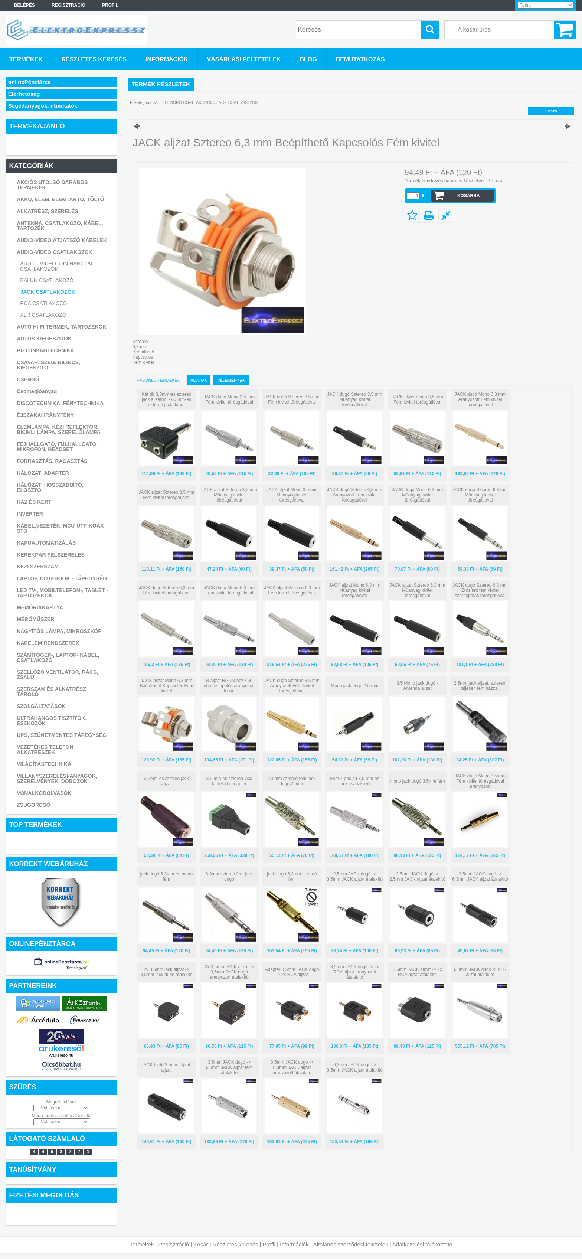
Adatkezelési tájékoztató (422, 1244)
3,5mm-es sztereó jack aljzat (166, 781)
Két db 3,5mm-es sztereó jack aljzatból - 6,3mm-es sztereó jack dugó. (166, 399)
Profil (269, 1244)
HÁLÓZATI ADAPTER (43, 473)
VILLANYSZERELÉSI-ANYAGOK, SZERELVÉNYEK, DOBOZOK (57, 778)
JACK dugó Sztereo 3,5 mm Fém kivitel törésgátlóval (292, 399)
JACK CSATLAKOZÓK (47, 292)
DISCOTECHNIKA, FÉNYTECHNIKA (60, 403)
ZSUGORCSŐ (33, 805)
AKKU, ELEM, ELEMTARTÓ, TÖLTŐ (60, 199)
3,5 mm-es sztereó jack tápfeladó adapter (229, 781)
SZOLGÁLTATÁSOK (41, 706)
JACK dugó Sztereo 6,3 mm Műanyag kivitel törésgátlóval (480, 495)
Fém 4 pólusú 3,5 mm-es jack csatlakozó (354, 781)
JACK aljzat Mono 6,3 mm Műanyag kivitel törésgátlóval (354, 590)
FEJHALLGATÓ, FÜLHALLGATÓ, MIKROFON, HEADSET (57, 446)
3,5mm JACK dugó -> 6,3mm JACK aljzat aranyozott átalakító (292, 1067)
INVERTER (30, 514)
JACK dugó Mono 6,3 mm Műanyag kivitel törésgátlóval (417, 495)
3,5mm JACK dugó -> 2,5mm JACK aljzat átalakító (417, 876)
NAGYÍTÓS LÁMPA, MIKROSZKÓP (59, 631)
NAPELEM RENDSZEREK (48, 643)
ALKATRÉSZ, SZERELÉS (47, 211)
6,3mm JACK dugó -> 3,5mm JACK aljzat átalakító (355, 1067)
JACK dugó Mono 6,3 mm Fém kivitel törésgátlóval (229, 590)
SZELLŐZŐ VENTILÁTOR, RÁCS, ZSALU (57, 674)
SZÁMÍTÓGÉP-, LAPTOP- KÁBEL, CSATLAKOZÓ (58, 657)
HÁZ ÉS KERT (34, 502)
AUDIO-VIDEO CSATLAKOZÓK (54, 252)
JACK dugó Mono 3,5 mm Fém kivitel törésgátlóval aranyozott (480, 781)
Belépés (24, 5)
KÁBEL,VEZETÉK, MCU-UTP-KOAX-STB (61, 528)
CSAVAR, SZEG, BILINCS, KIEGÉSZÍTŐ (48, 365)
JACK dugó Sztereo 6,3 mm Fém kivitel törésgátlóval (166, 590)
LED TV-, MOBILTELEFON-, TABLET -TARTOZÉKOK (62, 592)
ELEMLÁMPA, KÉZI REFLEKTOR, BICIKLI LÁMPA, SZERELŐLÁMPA (59, 429)
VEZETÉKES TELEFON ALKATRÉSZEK (45, 749)
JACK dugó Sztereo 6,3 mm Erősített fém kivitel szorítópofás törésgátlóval (480, 590)
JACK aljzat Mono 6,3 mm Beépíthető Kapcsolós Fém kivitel (166, 686)
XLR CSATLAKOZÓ (43, 315)
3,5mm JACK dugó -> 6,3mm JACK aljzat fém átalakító (229, 1067)
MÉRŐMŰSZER (35, 619)
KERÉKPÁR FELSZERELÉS (51, 555)
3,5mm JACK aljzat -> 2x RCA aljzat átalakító (417, 972)
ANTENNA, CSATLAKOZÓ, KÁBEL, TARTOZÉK (60, 225)
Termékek (142, 1244)
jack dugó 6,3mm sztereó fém (292, 876)
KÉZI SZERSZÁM (38, 567)
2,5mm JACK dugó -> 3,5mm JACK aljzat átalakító (355, 876)
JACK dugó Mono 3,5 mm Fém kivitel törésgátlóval (229, 399)
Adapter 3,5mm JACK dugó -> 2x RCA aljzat (292, 972)
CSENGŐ (28, 379)
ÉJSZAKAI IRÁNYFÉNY (45, 415)
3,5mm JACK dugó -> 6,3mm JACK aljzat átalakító (480, 876)
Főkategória (140, 102)
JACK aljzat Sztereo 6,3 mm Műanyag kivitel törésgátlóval (417, 590)
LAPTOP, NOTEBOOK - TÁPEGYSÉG (62, 578)
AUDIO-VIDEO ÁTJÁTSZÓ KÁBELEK (62, 240)
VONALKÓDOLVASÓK (44, 793)
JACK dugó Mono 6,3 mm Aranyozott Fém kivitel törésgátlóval (480, 399)
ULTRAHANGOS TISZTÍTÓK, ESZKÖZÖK (51, 720)
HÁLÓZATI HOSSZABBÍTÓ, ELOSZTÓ (50, 487)
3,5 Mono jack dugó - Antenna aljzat (417, 686)
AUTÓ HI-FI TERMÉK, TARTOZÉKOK (61, 327)
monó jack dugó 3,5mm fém (417, 781)
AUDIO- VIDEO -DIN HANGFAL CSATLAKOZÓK (57, 266)
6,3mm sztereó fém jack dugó (229, 876)
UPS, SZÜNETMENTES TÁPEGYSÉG (62, 735)
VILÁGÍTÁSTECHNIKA (44, 764)
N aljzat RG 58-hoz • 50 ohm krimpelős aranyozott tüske (229, 686)
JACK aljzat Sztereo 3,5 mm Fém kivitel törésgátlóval (166, 495)
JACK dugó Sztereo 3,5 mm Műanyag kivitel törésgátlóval (354, 399)
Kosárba (468, 195)
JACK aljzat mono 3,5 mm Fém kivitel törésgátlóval (417, 399)
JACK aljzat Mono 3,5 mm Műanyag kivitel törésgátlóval (292, 495)
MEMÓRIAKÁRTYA (40, 607)
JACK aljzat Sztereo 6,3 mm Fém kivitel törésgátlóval (292, 590)
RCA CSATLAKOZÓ (43, 303)
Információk (294, 1244)
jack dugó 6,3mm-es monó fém (166, 876)
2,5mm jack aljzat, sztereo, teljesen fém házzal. (480, 686)
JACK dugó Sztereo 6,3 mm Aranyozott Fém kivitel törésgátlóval (354, 495)
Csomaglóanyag (37, 391)
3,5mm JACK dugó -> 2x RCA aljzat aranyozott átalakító (354, 972)
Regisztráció (173, 1244)
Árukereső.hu (61, 1055)
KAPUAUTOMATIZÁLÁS (46, 543)
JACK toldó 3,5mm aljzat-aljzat (166, 1067)
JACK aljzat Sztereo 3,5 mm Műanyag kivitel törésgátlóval (229, 495)
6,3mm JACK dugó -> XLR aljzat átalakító (480, 972)
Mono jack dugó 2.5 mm (354, 685)
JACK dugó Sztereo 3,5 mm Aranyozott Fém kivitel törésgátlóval (292, 686)
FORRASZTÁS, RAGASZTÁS (52, 461)
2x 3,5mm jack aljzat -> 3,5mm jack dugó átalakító (166, 972)
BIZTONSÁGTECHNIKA (45, 350)
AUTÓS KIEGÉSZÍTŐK (44, 339)
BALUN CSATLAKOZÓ (46, 280)
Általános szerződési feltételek (350, 1244)
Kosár (200, 1244)
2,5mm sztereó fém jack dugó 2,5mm (291, 781)
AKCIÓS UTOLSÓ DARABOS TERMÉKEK (52, 184)
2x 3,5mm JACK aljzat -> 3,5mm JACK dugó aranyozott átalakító (229, 972)
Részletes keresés (235, 1244)
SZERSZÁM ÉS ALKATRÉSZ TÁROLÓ (51, 691)
